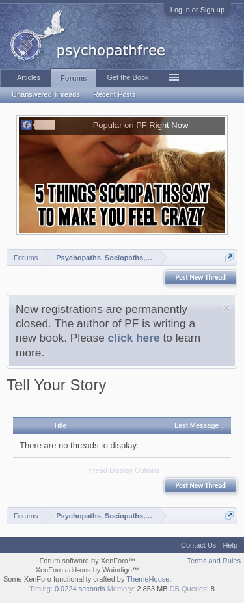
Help (230, 545)
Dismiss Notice (227, 308)
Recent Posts (114, 94)
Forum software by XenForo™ (87, 561)
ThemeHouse (147, 579)
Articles (28, 77)
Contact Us (198, 545)
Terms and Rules (214, 561)
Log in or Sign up (197, 10)
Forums (74, 78)
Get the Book (127, 77)
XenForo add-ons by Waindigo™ (87, 570)
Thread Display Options (122, 470)
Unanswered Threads (46, 94)
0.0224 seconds (80, 589)
